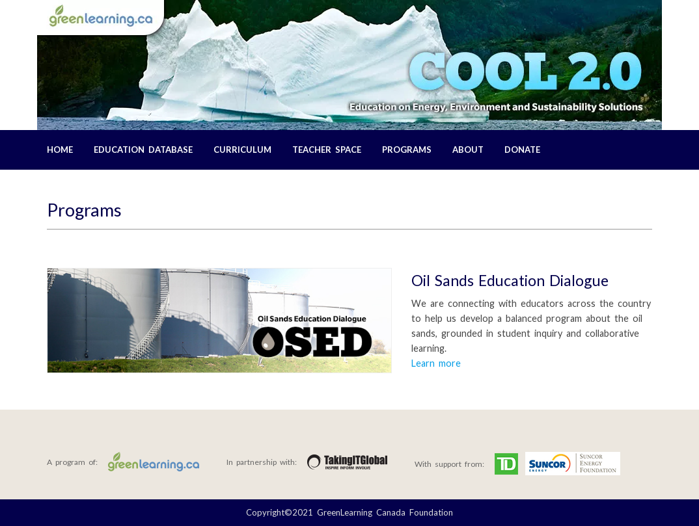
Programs (407, 149)
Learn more (436, 363)
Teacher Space (326, 149)
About (468, 149)
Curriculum (242, 149)
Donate (522, 149)
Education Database (143, 149)
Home (60, 149)
